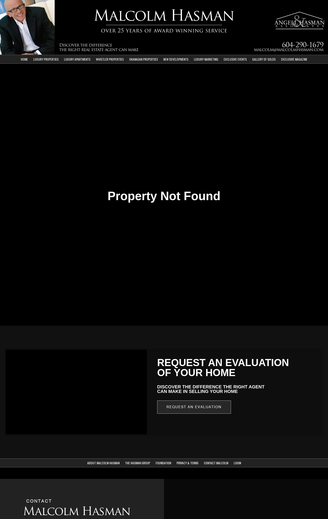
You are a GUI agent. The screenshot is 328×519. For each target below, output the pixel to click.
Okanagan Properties (143, 59)
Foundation (163, 462)
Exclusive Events (235, 59)
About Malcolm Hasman (103, 462)
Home (24, 59)
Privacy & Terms (187, 462)
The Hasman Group (137, 462)
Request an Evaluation (194, 407)
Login (237, 462)
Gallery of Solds (264, 59)
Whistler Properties (110, 59)
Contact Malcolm (216, 462)
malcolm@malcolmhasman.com (288, 50)
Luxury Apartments (77, 59)
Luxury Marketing (206, 59)
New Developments (175, 59)
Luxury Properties (46, 59)
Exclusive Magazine (294, 59)
